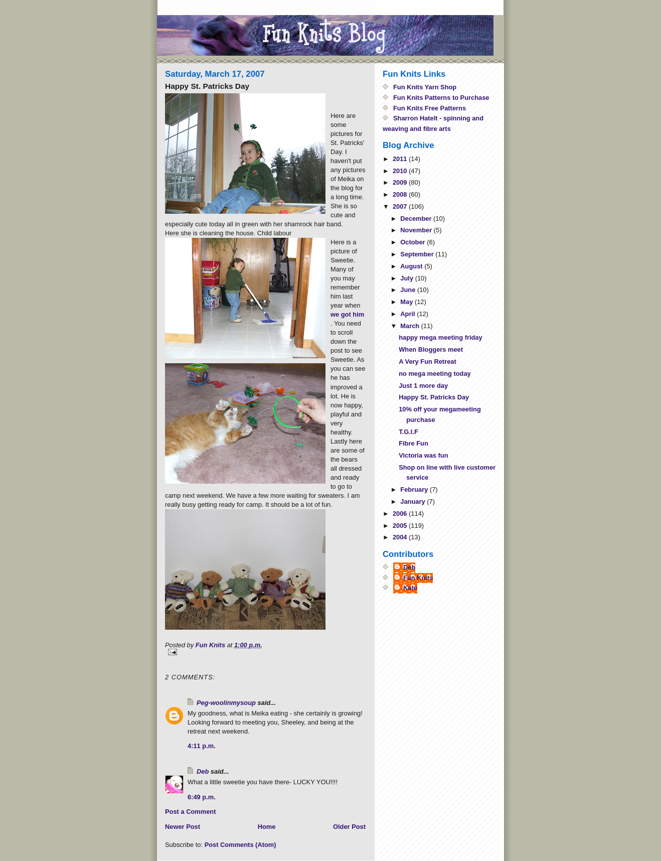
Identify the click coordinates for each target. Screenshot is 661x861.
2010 (401, 171)
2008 (401, 194)
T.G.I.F (408, 432)
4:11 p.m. (202, 746)
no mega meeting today (435, 373)
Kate (410, 588)
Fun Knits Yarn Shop (424, 87)
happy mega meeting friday (440, 337)
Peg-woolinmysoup (226, 702)
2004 (401, 537)
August (412, 266)
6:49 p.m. (202, 797)
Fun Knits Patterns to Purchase (441, 97)
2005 (401, 525)
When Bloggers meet (431, 349)
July (407, 278)
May (407, 302)
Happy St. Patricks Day (434, 397)
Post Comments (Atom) (240, 844)
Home (267, 826)
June (408, 290)
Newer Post (182, 826)
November (416, 230)
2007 (401, 206)
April (408, 314)
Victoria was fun (423, 455)
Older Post (349, 826)
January (413, 501)
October (413, 242)
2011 (401, 159)
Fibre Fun (413, 443)
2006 (401, 513)
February (415, 489)
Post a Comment (190, 811)
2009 (401, 182)
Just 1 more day (423, 385)
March (410, 326)
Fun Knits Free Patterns (429, 108)
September (417, 254)
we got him (347, 314)
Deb (203, 771)
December (416, 218)
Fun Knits (418, 578)
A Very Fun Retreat (427, 361)
